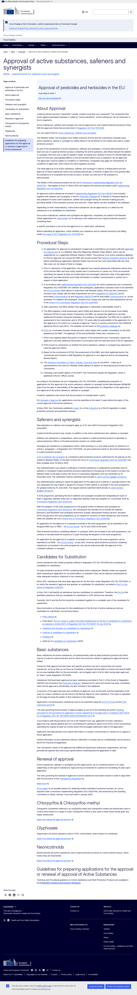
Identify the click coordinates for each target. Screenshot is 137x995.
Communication (61, 296)
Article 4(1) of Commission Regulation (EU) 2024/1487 (86, 519)
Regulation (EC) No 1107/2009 (90, 128)
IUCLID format (53, 290)
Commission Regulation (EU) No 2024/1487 (108, 460)
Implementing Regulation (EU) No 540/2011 (94, 193)
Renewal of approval (14, 118)
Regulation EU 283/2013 (107, 293)
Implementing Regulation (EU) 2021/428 (78, 284)
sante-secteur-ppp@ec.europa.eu (111, 477)
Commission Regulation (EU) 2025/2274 (54, 502)
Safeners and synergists (15, 104)
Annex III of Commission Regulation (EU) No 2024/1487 (73, 302)
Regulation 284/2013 (84, 296)
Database (46, 637)
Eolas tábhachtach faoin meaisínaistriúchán (41, 28)
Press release (48, 617)
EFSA (46, 330)
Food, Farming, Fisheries (12, 35)
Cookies (54, 974)
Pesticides (21, 52)
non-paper (43, 788)
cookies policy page (43, 986)
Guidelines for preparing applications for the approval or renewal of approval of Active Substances (17, 145)
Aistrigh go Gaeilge (16, 28)
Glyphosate (10, 131)
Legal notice (80, 974)
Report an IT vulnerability (13, 974)
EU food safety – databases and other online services (118, 947)
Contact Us (74, 911)
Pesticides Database (88, 196)
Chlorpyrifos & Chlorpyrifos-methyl (17, 124)
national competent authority (114, 258)
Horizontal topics (58, 45)
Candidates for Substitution (17, 109)
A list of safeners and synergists (51, 457)
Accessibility (93, 974)
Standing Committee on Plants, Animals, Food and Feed (72, 362)
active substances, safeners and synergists (77, 133)
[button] (5, 895)
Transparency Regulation (70, 779)
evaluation (93, 408)
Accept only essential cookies (118, 986)
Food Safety (17, 45)
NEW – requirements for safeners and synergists (31, 74)
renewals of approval (49, 400)
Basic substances (12, 114)
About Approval (12, 95)
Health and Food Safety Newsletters (25, 920)
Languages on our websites (37, 974)
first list (121, 592)
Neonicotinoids (12, 136)
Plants (43, 45)
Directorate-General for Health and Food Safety (117, 912)
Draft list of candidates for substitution (59, 632)
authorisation (62, 218)
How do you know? (44, 1)
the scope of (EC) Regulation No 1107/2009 (61, 234)
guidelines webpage (109, 326)
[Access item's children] (24, 45)
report (76, 408)
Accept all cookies (96, 986)
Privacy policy (66, 974)
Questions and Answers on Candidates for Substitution (66, 628)
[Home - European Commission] (20, 10)
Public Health (109, 942)
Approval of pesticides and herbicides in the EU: (17, 88)
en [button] (85, 12)
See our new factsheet (48, 98)
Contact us (56, 970)
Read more (41, 783)
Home (6, 45)
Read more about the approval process (54, 819)
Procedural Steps (12, 100)
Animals (31, 45)
